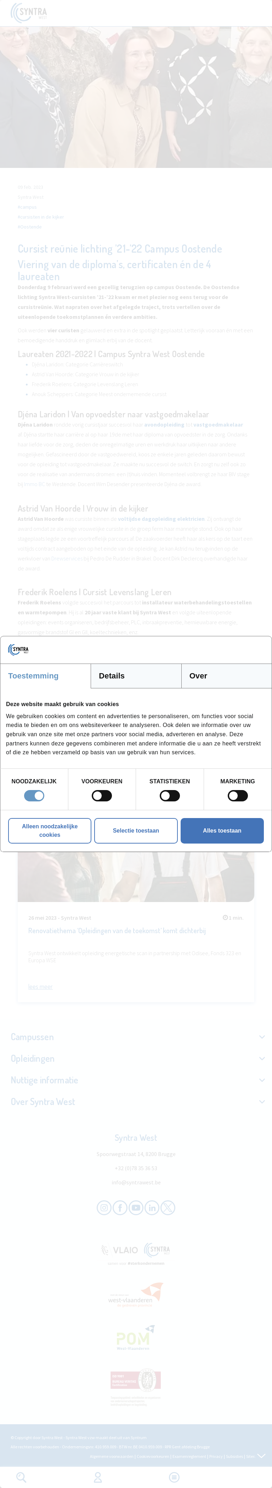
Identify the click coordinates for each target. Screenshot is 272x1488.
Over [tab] (198, 675)
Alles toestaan (222, 831)
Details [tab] (112, 675)
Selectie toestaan (136, 831)
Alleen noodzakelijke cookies (50, 830)
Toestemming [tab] (33, 675)
